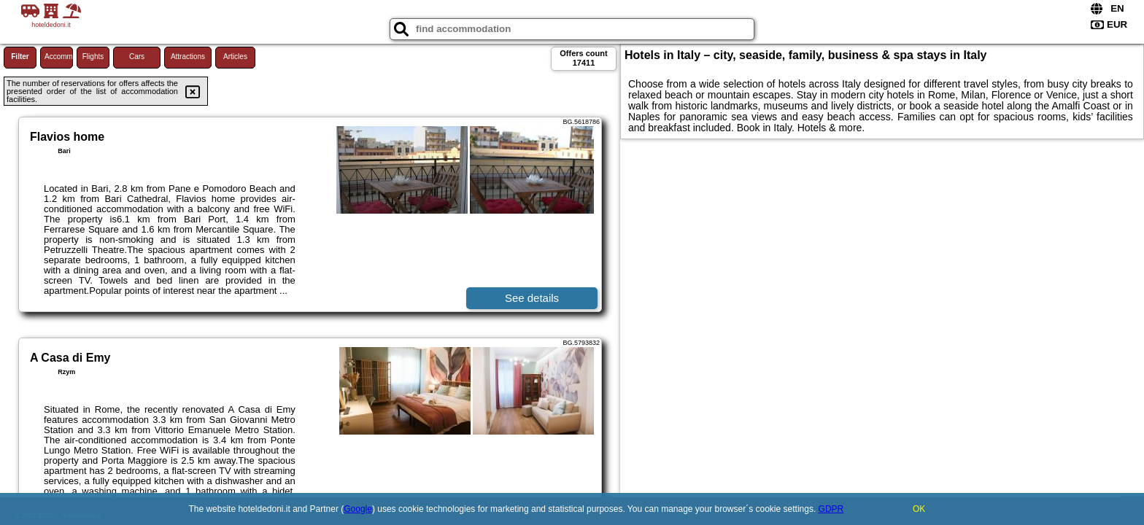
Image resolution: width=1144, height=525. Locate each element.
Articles (235, 56)
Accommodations (59, 56)
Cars (136, 56)
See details (532, 298)
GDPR (831, 509)
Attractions (188, 56)
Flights (93, 56)
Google (358, 509)
